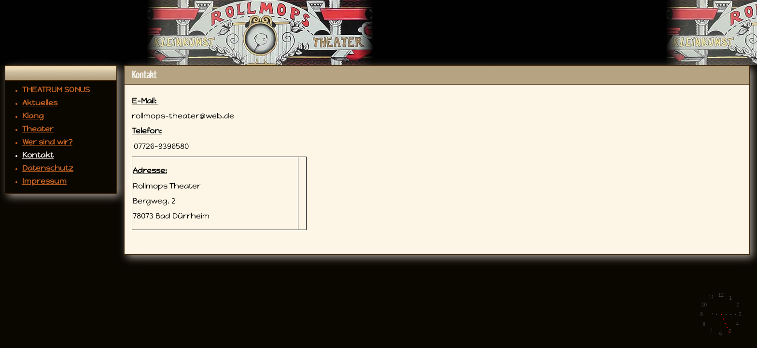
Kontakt (38, 155)
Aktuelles (39, 102)
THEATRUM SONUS (56, 89)
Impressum (44, 181)
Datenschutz (47, 168)
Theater (38, 128)
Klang (33, 115)
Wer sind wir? (47, 141)
